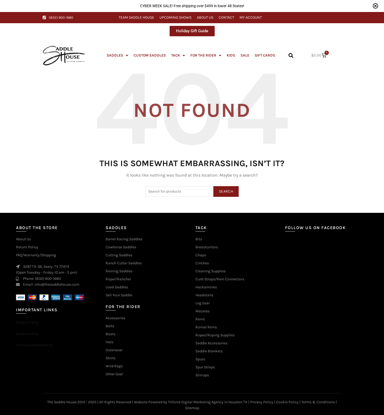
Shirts (110, 358)
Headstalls (204, 295)
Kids (231, 55)
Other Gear (114, 374)
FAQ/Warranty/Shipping (36, 255)
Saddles (117, 55)
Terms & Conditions (318, 402)
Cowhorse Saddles (121, 247)
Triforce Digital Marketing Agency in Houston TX (207, 402)
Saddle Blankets (209, 351)
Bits (198, 239)
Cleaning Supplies (210, 271)
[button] (290, 55)
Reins (200, 319)
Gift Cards (265, 55)
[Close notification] (375, 6)
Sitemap (192, 408)
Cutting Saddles (119, 255)
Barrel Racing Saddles (124, 239)
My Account (250, 17)
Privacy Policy (261, 402)
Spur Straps (205, 367)
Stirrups (202, 375)
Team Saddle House (136, 17)
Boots (110, 334)
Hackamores (206, 287)
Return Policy (27, 247)
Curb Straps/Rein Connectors (219, 279)
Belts (110, 326)
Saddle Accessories (211, 343)
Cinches (202, 263)
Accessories (115, 318)
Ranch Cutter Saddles (124, 263)
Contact (226, 17)
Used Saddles (117, 287)
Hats (109, 342)
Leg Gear (202, 303)
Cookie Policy (287, 402)
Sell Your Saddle (119, 295)
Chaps (200, 255)
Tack (178, 55)
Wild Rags (114, 366)
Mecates (202, 311)
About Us (205, 17)
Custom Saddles (150, 55)
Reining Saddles (119, 271)
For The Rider (205, 55)
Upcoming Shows (175, 17)
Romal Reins (206, 327)
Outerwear (114, 350)
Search (226, 191)
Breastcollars (206, 247)
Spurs (200, 359)
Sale (245, 55)
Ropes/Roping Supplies (215, 335)
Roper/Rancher (118, 279)
